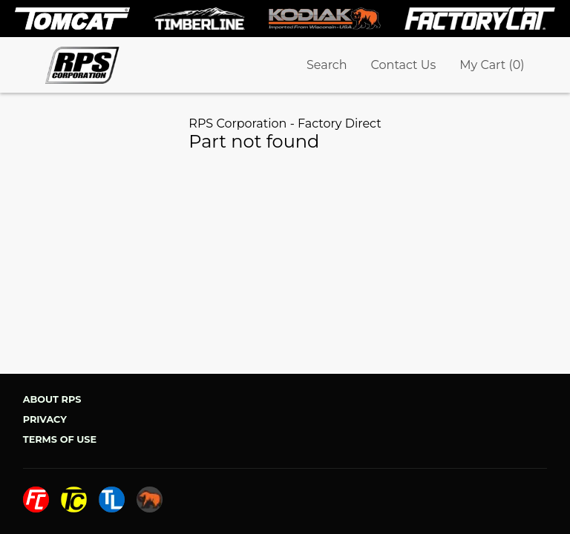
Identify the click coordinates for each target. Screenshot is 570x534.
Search (327, 65)
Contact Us (403, 65)
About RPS (52, 399)
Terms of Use (59, 439)
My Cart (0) (491, 65)
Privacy (45, 419)
